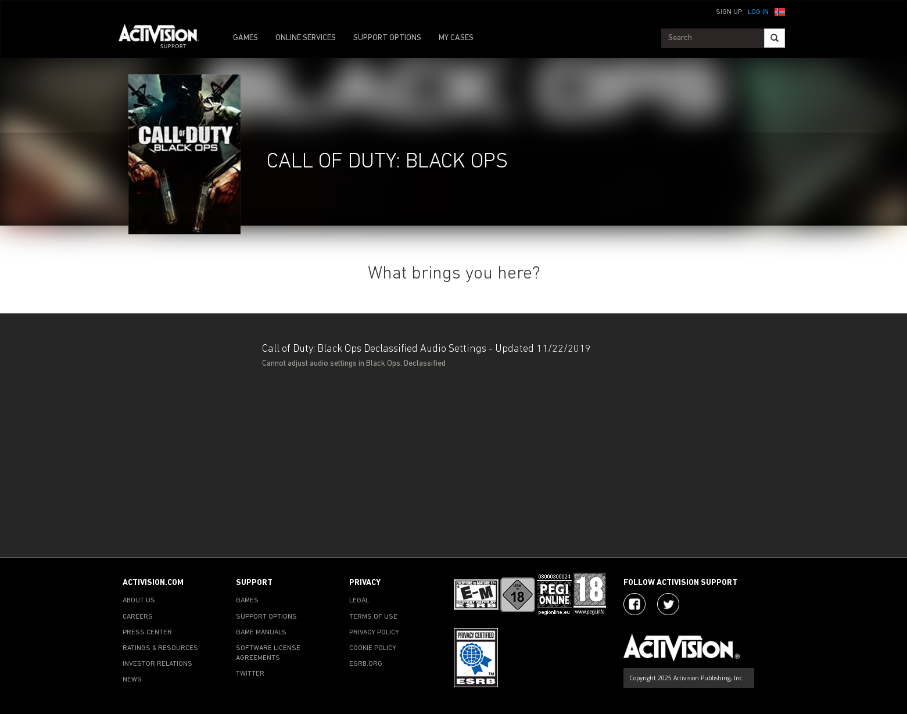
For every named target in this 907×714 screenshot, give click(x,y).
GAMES (245, 38)
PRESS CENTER (147, 632)
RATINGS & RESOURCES (160, 648)
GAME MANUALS (261, 632)
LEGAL (359, 600)
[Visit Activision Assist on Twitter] (668, 604)
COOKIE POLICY (372, 648)
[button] (780, 11)
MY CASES (456, 38)
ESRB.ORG (365, 664)
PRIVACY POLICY (374, 632)
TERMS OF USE (373, 616)
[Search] (774, 38)
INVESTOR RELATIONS (157, 664)
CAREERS (138, 616)
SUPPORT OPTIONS (387, 38)
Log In (758, 12)
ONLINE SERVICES (305, 38)
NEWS (132, 679)
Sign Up (729, 12)
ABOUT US (139, 600)
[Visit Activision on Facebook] (634, 604)
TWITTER (250, 673)
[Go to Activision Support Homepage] (165, 38)
